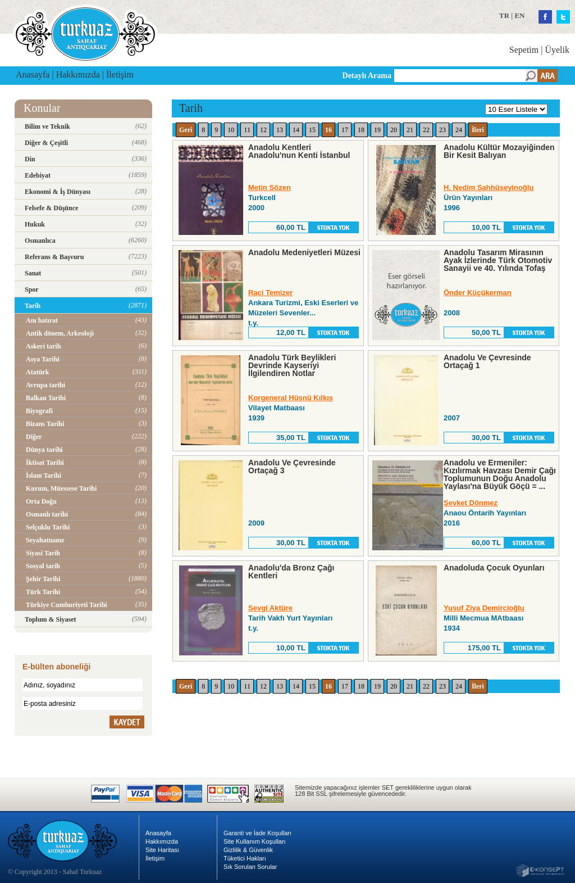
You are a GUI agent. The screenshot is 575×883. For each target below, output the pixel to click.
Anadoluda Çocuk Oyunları (494, 567)
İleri (478, 130)
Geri (185, 130)
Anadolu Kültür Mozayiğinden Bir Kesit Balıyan (499, 151)
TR (504, 15)
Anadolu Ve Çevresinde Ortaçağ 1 (487, 361)
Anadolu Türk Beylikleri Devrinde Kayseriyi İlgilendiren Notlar (292, 365)
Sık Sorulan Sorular (250, 866)
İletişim (120, 74)
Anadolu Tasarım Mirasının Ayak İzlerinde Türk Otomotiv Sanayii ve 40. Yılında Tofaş (498, 260)
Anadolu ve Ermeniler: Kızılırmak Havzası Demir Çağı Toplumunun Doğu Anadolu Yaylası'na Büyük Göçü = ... (500, 474)
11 (247, 130)
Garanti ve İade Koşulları (257, 833)
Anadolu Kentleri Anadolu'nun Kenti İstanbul (299, 151)
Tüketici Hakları (244, 858)
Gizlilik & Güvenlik (248, 849)
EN (519, 15)
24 (458, 130)
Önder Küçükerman (478, 292)
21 (410, 130)
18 (361, 130)
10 (230, 130)
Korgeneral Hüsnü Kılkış (290, 397)
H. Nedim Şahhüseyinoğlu (488, 187)
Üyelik (557, 50)
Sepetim (524, 50)
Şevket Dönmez (471, 503)
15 (312, 130)
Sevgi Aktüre (270, 608)
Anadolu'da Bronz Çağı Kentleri (291, 571)
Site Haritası (162, 849)
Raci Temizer (270, 292)
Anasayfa (32, 74)
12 (263, 130)
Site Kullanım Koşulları (254, 841)
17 (344, 130)
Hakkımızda (78, 74)
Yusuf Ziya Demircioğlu (484, 608)
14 (296, 130)
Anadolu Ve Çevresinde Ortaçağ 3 (292, 466)
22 (426, 130)
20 (393, 130)
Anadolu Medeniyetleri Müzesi (304, 252)
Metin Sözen (269, 187)
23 (442, 130)
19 (377, 130)
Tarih (191, 108)
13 (279, 130)
